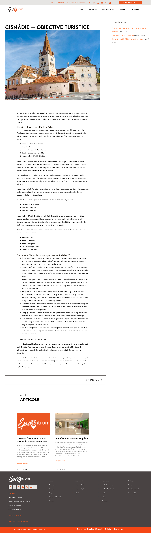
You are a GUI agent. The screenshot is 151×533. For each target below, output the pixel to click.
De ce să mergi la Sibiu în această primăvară (128, 39)
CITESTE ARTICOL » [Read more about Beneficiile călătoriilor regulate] (61, 461)
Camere (92, 9)
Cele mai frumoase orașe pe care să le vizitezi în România (32, 440)
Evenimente (108, 9)
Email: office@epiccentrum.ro (76, 3)
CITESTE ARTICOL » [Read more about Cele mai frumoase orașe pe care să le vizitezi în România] (23, 464)
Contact (136, 9)
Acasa (80, 9)
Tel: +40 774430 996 (15, 516)
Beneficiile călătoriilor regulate (71, 438)
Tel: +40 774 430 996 (57, 3)
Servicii (123, 9)
